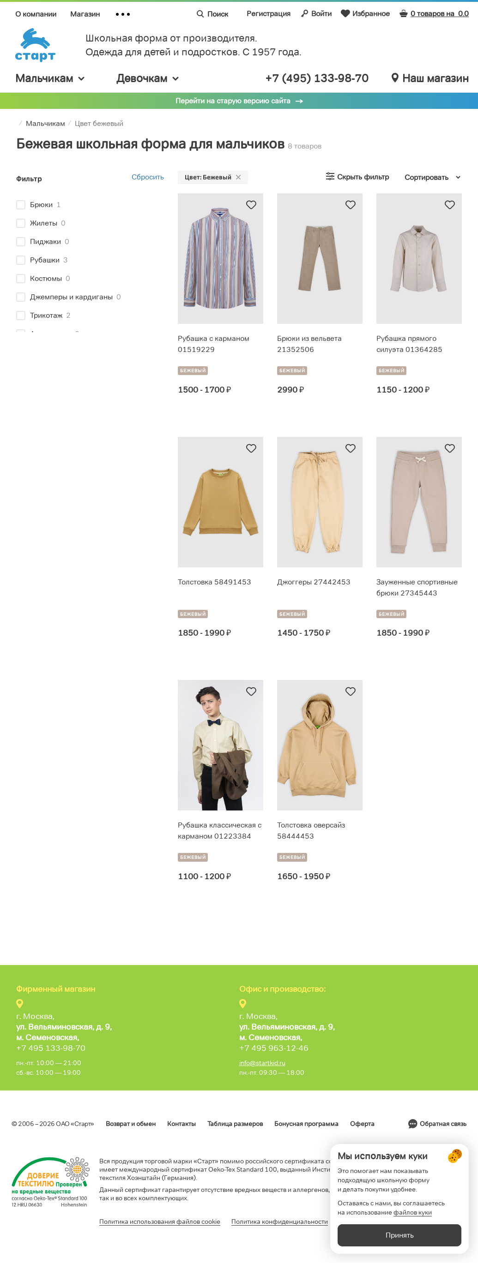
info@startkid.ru (262, 1063)
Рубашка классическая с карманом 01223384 (219, 830)
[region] (90, 262)
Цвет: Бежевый (213, 177)
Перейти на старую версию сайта (232, 100)
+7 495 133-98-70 (50, 1048)
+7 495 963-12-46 (274, 1048)
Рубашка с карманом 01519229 (213, 344)
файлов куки (412, 1212)
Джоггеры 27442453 (314, 582)
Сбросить (148, 177)
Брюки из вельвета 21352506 (309, 344)
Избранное (365, 13)
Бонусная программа (306, 1124)
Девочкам (148, 78)
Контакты (181, 1124)
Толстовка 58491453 (214, 582)
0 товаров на (434, 13)
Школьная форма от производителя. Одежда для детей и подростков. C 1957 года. (193, 45)
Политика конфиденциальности (279, 1221)
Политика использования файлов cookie (159, 1221)
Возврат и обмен (131, 1124)
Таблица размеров (235, 1124)
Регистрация (268, 13)
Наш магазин (430, 78)
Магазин (85, 14)
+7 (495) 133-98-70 (317, 78)
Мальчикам (50, 78)
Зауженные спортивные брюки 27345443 (417, 587)
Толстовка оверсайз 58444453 (311, 830)
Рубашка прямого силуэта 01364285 (409, 344)
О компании (35, 14)
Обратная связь (443, 1124)
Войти (316, 13)
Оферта (362, 1124)
